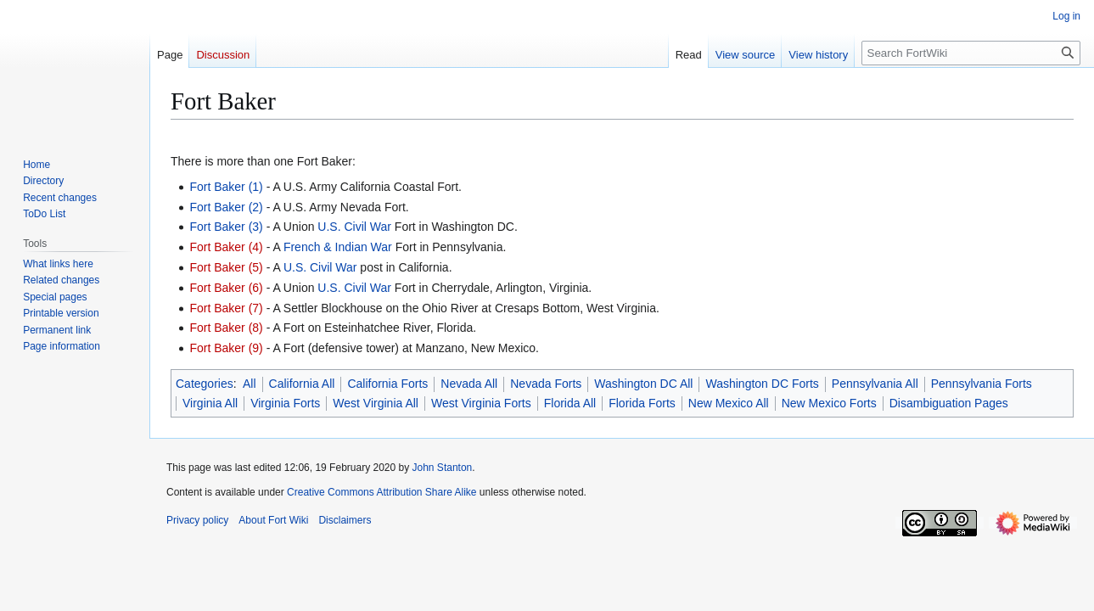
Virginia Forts (285, 403)
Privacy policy (197, 520)
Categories (204, 383)
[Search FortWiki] (970, 53)
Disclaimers (344, 520)
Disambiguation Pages (948, 403)
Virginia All (210, 403)
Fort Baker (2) (225, 207)
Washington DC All (643, 383)
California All (302, 383)
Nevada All (468, 383)
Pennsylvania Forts (981, 383)
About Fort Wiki (273, 520)
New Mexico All (728, 403)
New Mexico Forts (829, 403)
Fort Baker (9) (225, 348)
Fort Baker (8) (225, 327)
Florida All (570, 403)
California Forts (387, 383)
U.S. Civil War (354, 226)
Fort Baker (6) (225, 287)
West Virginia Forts (481, 403)
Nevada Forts (545, 383)
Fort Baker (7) (225, 308)
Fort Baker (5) (225, 267)
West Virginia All (375, 403)
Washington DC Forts (761, 383)
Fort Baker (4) (225, 247)
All (249, 383)
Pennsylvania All (875, 383)
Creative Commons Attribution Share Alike (381, 492)
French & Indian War (337, 247)
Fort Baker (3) (225, 226)
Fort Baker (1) (225, 186)
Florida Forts (642, 403)
